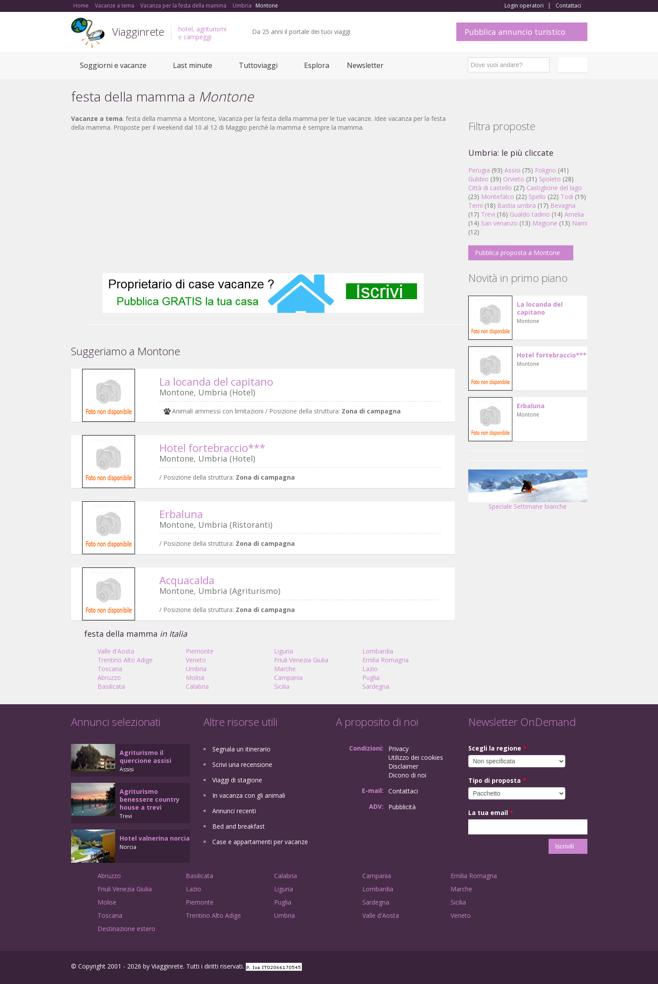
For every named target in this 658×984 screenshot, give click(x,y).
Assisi (512, 170)
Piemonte (200, 651)
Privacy (398, 748)
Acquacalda (186, 580)
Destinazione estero (126, 928)
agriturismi (211, 29)
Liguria (283, 651)
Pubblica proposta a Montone (517, 252)
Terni (475, 205)
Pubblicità (402, 807)
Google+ (540, 967)
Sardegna (375, 686)
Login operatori (524, 6)
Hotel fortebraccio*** (212, 447)
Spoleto (550, 179)
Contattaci (568, 6)
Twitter (561, 967)
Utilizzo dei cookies (415, 757)
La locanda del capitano (216, 381)
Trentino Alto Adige (125, 660)
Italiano (574, 64)
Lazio (370, 669)
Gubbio (478, 179)
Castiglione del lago (554, 188)
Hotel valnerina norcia (155, 838)
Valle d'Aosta (116, 651)
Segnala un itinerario (241, 749)
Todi (566, 196)
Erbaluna (181, 514)
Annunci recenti (234, 811)
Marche (285, 669)
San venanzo (499, 223)
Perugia (479, 170)
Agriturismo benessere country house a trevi (150, 799)
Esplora (316, 65)
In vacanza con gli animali (248, 795)
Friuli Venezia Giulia (301, 660)
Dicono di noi (407, 775)
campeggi (197, 37)
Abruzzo (109, 677)
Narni (579, 223)
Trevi (488, 214)
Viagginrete (138, 31)
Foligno (545, 170)
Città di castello (490, 188)
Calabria (197, 686)
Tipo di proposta (497, 780)
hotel (185, 29)
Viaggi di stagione (237, 780)
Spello (537, 196)
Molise (195, 677)
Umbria (196, 669)
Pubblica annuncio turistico (515, 31)
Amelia (574, 214)
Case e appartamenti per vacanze (260, 842)
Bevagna (562, 205)
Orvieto (513, 179)
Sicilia (282, 686)
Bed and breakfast (238, 826)
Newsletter (365, 65)
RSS (582, 967)
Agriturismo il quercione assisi (145, 756)
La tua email (490, 812)
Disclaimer (403, 766)
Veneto (196, 660)
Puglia (371, 677)
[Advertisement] (263, 202)
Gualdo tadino (530, 214)
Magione (544, 223)
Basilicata (111, 686)
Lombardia (377, 651)
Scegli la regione (497, 748)
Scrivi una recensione (242, 764)
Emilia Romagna (385, 660)
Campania (288, 677)
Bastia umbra (516, 205)
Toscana (110, 669)
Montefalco (497, 196)
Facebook (521, 967)
